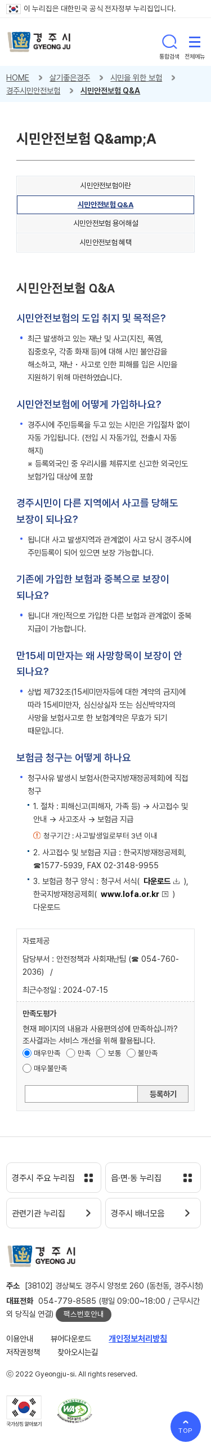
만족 (84, 1053)
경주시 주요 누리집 (43, 1178)
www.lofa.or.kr (130, 894)
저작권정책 (23, 1352)
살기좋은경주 (70, 77)
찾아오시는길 (77, 1352)
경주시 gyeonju (39, 42)
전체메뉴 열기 (195, 42)
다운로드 (156, 881)
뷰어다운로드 (71, 1338)
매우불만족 (51, 1068)
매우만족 (47, 1053)
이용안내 (19, 1338)
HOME (17, 77)
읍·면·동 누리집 (136, 1178)
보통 (115, 1053)
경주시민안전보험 (33, 90)
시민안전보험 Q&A (110, 90)
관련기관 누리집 (38, 1214)
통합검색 (169, 42)
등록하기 (163, 1094)
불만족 (148, 1053)
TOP (186, 1431)
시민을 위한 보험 (136, 77)
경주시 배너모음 (137, 1214)
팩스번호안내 (84, 1313)
